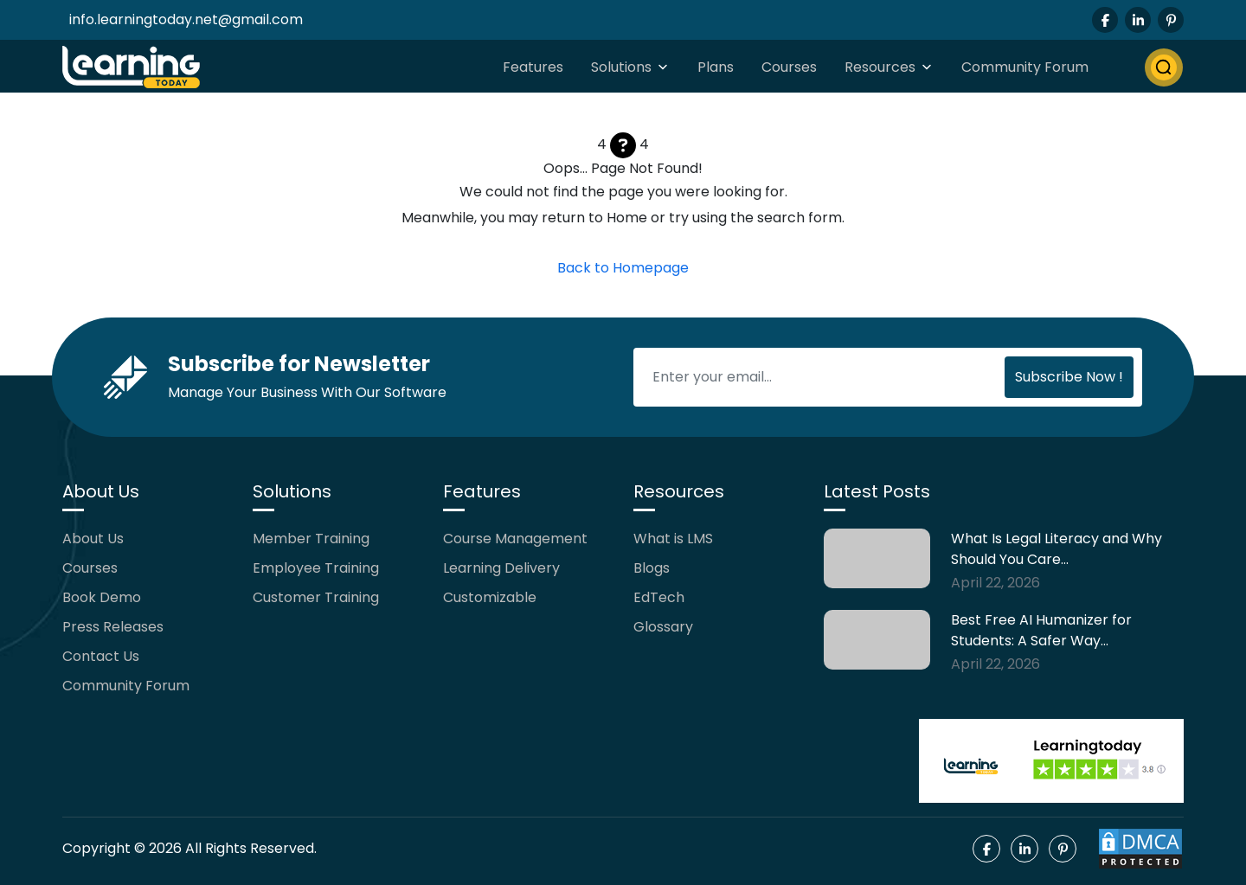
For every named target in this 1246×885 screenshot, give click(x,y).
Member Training (311, 538)
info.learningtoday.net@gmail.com (186, 19)
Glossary (663, 627)
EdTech (658, 597)
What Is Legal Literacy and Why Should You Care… (1056, 549)
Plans (715, 67)
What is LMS (673, 538)
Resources (880, 67)
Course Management (515, 538)
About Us (93, 538)
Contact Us (100, 656)
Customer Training (316, 597)
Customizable (489, 597)
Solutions (621, 67)
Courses (789, 67)
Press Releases (113, 627)
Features (533, 67)
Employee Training (316, 568)
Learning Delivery (501, 568)
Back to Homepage (623, 268)
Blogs (651, 568)
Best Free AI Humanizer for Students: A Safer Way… (1041, 630)
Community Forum (1025, 67)
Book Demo (101, 597)
